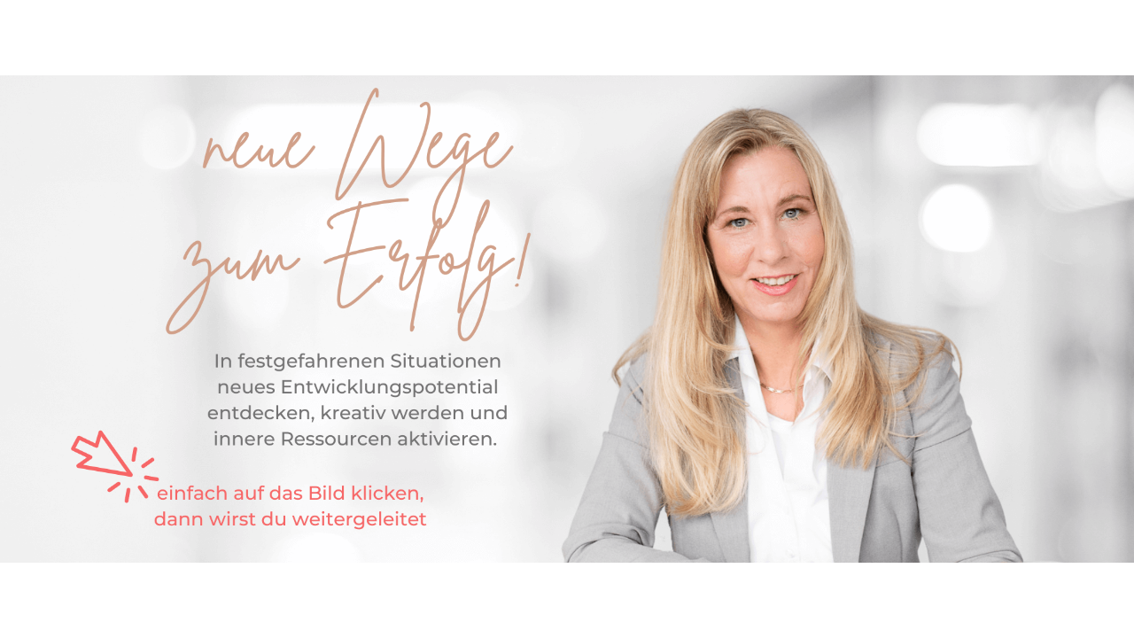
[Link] (567, 319)
